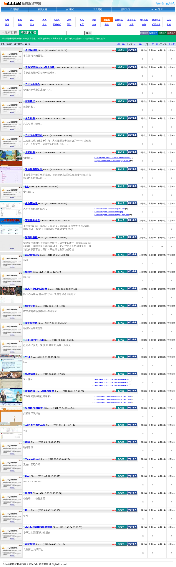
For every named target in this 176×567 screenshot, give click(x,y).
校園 (131, 24)
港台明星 (131, 19)
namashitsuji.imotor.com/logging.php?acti (111, 214)
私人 (82, 19)
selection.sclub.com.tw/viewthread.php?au (111, 379)
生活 (169, 19)
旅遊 (7, 24)
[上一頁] (138, 44)
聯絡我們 (125, 9)
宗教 (144, 24)
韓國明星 (119, 19)
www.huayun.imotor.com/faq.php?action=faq (113, 158)
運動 (119, 24)
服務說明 (42, 9)
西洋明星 (156, 19)
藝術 (20, 24)
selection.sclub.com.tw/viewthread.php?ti (111, 382)
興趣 (107, 24)
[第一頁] (121, 44)
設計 (69, 24)
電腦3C (57, 19)
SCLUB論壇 (157, 9)
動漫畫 (107, 19)
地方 (32, 24)
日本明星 (144, 19)
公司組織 (156, 24)
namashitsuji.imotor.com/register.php (109, 209)
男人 (44, 19)
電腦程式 (57, 24)
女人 (32, 19)
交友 (94, 24)
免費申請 (160, 3)
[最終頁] (171, 44)
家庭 (169, 24)
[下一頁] (154, 44)
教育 (82, 24)
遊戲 (20, 19)
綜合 (7, 19)
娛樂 (94, 19)
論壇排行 (70, 9)
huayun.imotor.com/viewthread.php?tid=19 (112, 160)
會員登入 (170, 3)
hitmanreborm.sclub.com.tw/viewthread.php (112, 396)
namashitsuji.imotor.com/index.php (108, 212)
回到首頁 (14, 9)
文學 (69, 19)
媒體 (44, 24)
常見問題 (97, 9)
